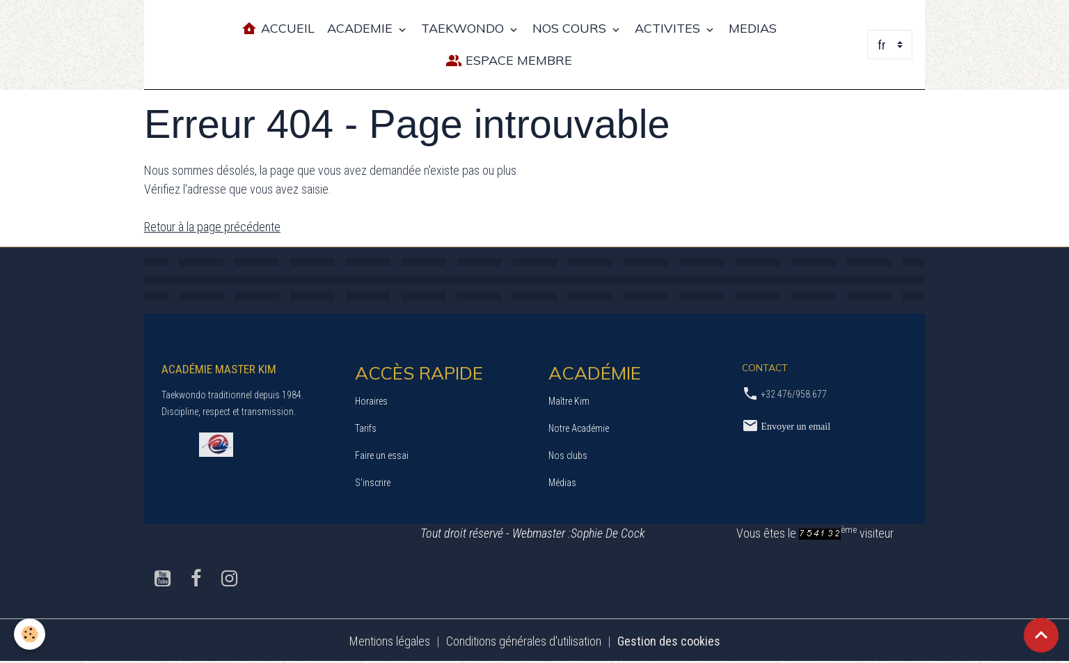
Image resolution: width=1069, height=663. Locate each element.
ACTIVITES (669, 28)
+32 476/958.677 (794, 394)
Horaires (371, 401)
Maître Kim (568, 401)
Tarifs (366, 428)
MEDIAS (753, 28)
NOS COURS (571, 28)
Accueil (278, 29)
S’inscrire (372, 482)
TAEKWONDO (464, 28)
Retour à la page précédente (212, 226)
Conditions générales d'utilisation (523, 641)
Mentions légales (389, 641)
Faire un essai (382, 455)
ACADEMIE (361, 28)
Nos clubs (567, 455)
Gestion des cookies (668, 641)
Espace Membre (508, 61)
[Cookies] (29, 634)
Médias (562, 482)
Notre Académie (578, 428)
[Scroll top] (1041, 635)
